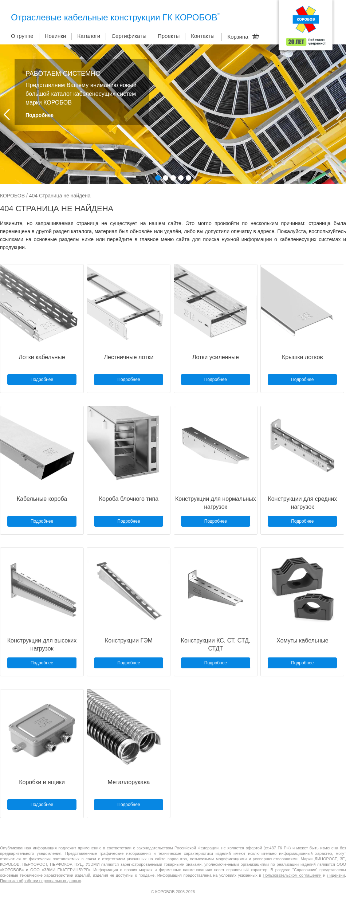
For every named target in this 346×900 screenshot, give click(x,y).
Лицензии (336, 875)
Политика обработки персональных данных (40, 881)
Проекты (169, 36)
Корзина (243, 36)
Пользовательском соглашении (292, 875)
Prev (7, 114)
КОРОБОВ (12, 196)
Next (339, 114)
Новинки (55, 36)
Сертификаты (128, 36)
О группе (22, 36)
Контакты (203, 36)
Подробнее (39, 115)
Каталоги (88, 36)
